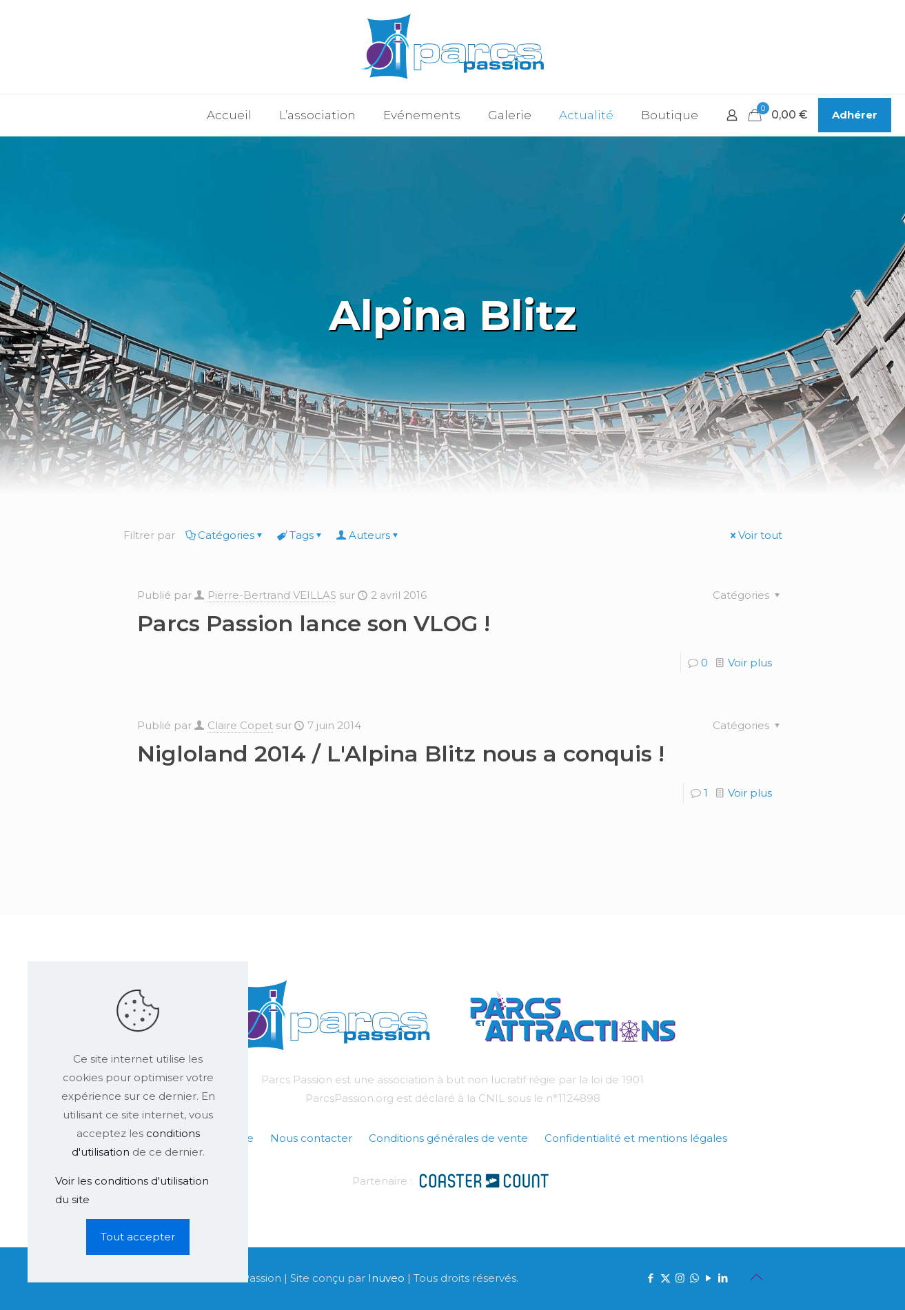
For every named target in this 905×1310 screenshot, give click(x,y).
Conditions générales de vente (448, 1138)
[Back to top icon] (756, 1276)
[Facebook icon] (651, 1278)
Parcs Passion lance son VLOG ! (313, 623)
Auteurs (368, 535)
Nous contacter (311, 1138)
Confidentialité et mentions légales (636, 1138)
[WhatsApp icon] (694, 1278)
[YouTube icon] (709, 1278)
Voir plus (750, 662)
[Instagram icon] (680, 1278)
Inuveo (386, 1278)
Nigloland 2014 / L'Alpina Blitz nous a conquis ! (400, 753)
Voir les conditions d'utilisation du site (132, 1190)
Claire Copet (240, 725)
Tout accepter (138, 1236)
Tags (300, 535)
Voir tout (755, 535)
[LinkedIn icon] (723, 1278)
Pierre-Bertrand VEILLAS (271, 595)
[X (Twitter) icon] (665, 1278)
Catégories (225, 535)
